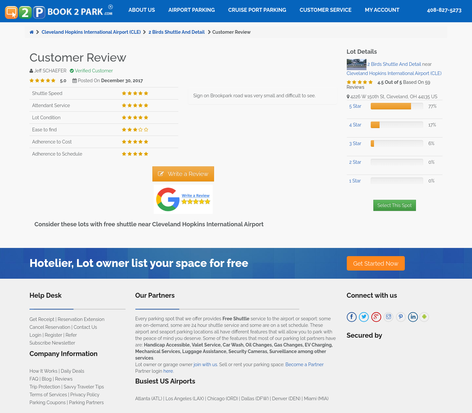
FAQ (34, 379)
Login (35, 335)
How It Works (43, 371)
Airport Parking (191, 10)
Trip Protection (45, 386)
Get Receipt (42, 319)
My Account (382, 10)
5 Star (355, 106)
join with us (205, 364)
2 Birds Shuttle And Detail (177, 32)
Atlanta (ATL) (148, 398)
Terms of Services (48, 394)
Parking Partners (86, 402)
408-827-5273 (444, 10)
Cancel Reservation (50, 327)
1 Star (355, 180)
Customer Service (325, 10)
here (168, 371)
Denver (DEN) (286, 398)
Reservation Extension (81, 319)
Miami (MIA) (316, 398)
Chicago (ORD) (222, 398)
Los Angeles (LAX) (185, 398)
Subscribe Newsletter (52, 343)
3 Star (355, 143)
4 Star (355, 124)
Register (53, 335)
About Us (141, 10)
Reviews (63, 379)
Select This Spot (395, 205)
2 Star (355, 162)
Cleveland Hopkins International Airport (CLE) (91, 32)
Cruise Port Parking (257, 10)
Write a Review (183, 173)
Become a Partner (304, 364)
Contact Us (85, 327)
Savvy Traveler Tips (84, 386)
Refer (71, 335)
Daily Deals (72, 371)
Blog (46, 379)
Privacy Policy (85, 394)
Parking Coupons (48, 402)
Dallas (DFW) (255, 398)
